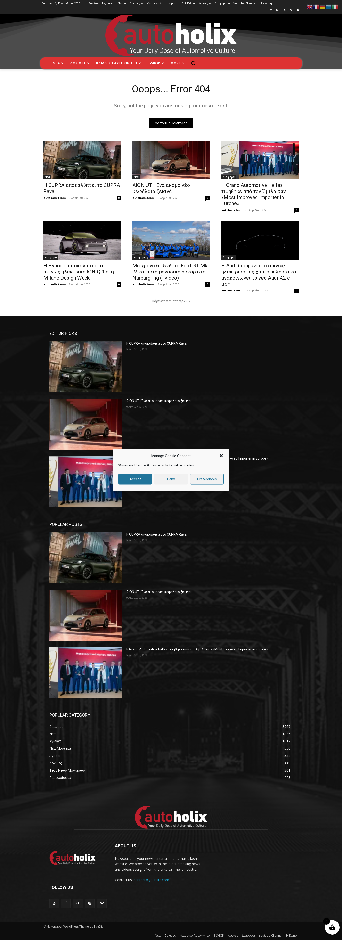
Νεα (47, 177)
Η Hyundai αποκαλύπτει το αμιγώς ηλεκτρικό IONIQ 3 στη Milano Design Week (78, 272)
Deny (171, 479)
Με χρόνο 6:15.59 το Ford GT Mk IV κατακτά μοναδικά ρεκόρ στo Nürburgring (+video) (169, 272)
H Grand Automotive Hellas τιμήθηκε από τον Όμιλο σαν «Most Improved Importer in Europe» (253, 194)
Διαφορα (229, 177)
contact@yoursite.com (151, 880)
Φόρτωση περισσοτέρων (171, 301)
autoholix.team (54, 198)
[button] (221, 455)
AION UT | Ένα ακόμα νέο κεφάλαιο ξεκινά (161, 188)
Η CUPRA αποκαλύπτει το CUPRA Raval (156, 343)
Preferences (207, 479)
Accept (135, 479)
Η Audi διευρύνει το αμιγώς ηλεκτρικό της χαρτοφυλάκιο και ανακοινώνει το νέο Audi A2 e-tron (259, 275)
